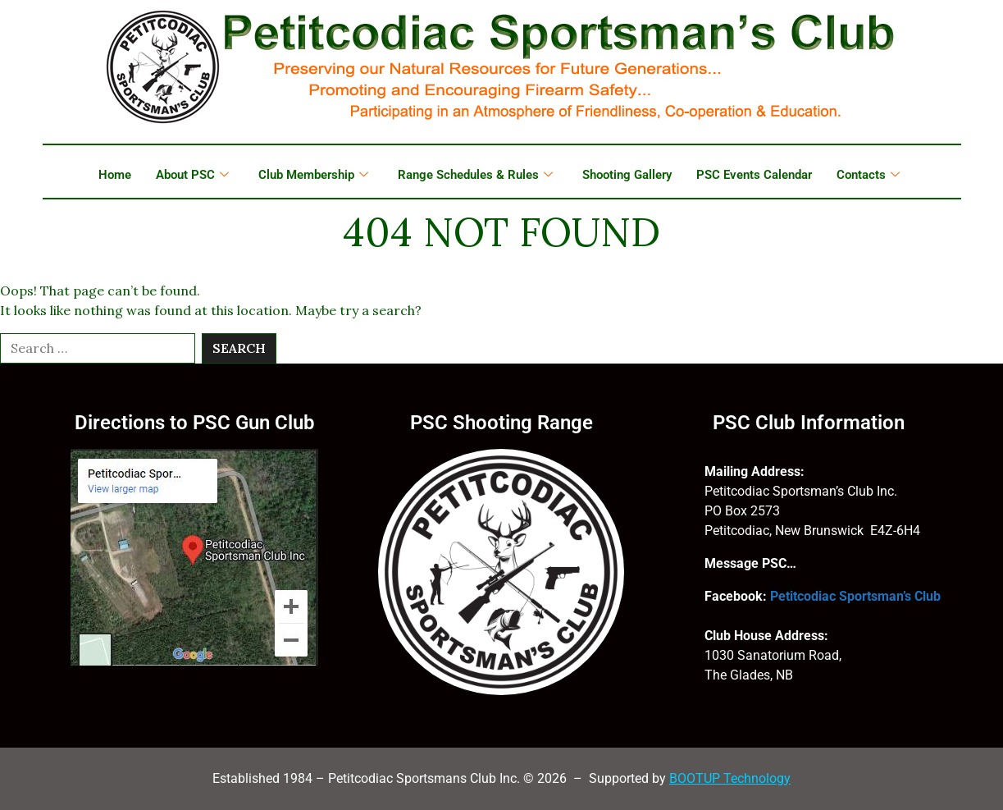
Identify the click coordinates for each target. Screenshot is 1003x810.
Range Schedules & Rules (475, 174)
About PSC (192, 174)
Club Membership (313, 174)
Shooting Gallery (627, 174)
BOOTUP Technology (730, 778)
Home (114, 174)
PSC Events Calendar (754, 174)
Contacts (868, 174)
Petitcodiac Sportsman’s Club (855, 596)
